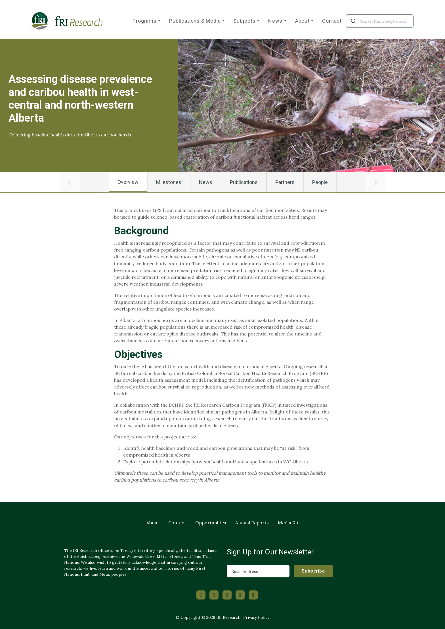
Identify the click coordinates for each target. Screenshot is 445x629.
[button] (70, 182)
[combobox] (379, 21)
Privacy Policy (256, 617)
